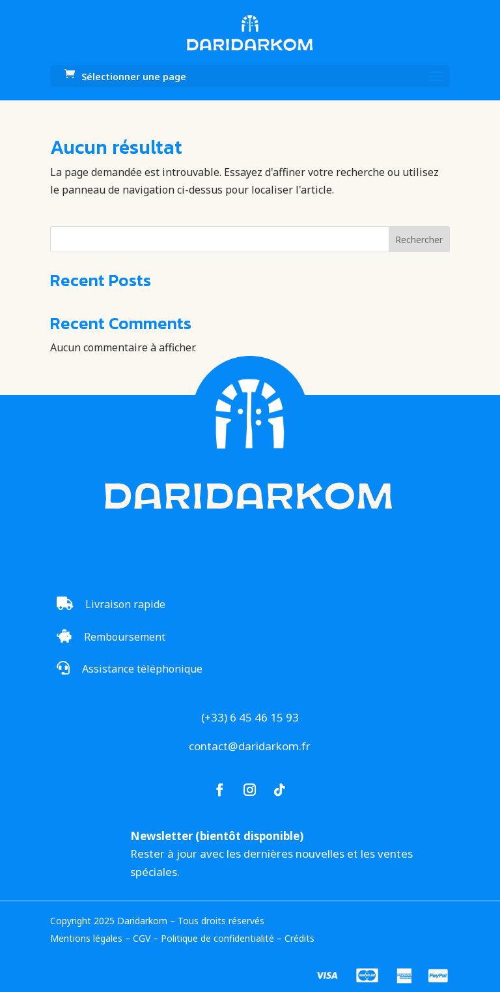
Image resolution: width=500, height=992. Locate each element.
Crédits (299, 938)
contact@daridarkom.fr (250, 745)
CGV (141, 938)
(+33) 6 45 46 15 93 (250, 717)
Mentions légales (86, 938)
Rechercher (419, 239)
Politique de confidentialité (217, 938)
